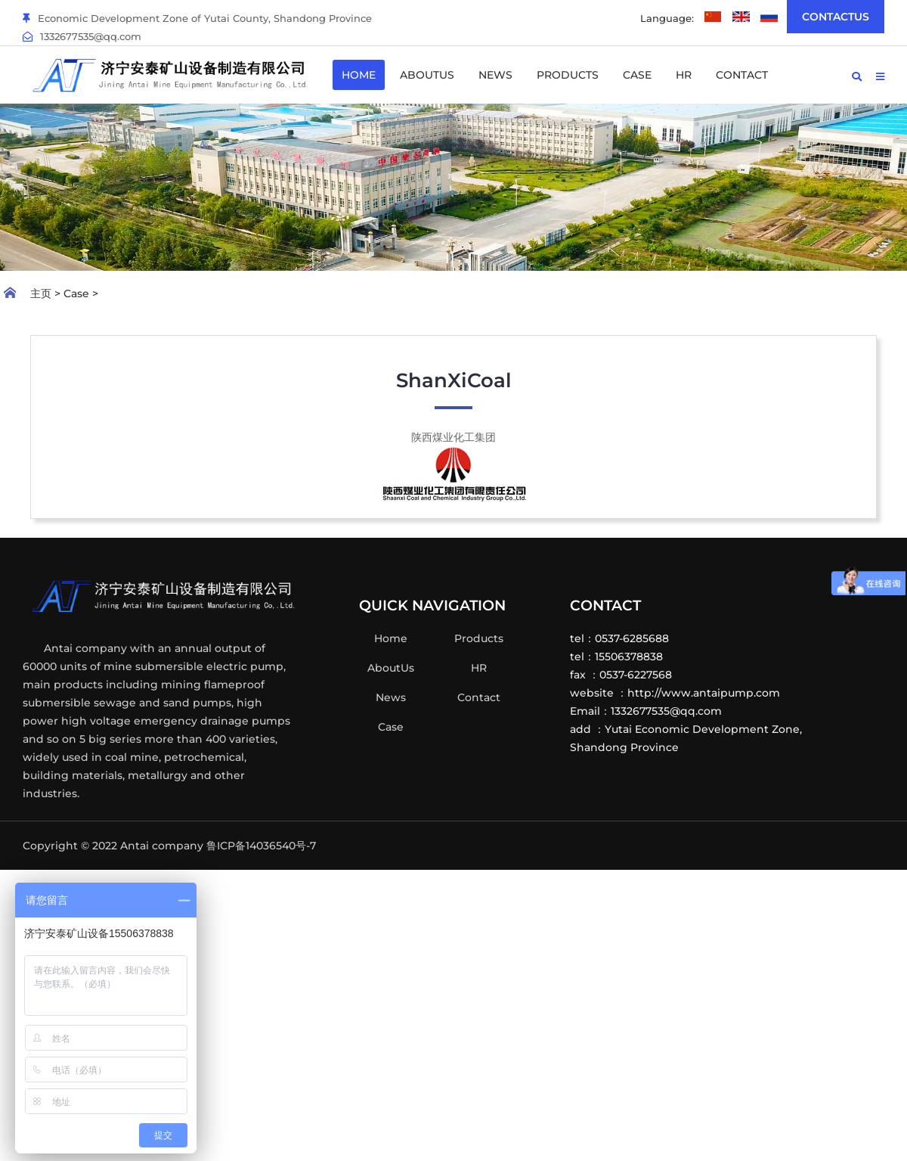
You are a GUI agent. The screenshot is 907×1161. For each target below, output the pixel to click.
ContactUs (835, 16)
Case (637, 75)
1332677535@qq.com (82, 36)
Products (568, 75)
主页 (40, 293)
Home (359, 75)
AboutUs (427, 75)
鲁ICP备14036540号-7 (261, 845)
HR (684, 75)
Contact (742, 75)
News (495, 75)
